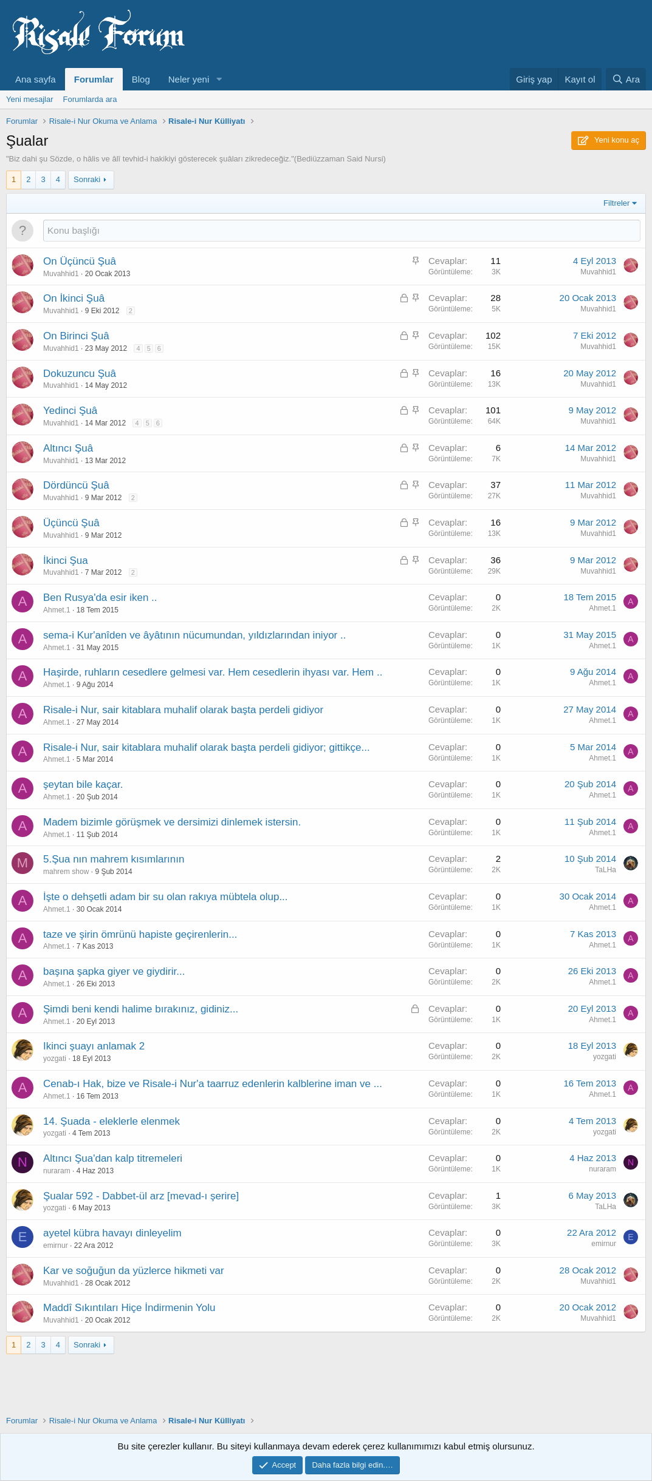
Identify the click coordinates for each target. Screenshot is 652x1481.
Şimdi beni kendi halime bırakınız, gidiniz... (140, 1009)
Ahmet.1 (56, 610)
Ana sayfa (35, 79)
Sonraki (87, 179)
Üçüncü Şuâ (71, 523)
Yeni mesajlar (29, 99)
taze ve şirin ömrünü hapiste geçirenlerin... (140, 934)
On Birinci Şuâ (76, 336)
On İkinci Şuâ (74, 298)
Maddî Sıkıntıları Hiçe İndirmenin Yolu (129, 1307)
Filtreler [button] (616, 203)
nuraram (56, 1171)
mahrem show (66, 871)
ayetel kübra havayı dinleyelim (112, 1233)
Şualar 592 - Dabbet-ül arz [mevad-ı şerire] (141, 1196)
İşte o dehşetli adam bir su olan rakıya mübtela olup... (165, 897)
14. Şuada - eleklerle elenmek (111, 1121)
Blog (141, 79)
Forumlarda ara (90, 99)
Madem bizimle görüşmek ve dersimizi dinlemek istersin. (172, 822)
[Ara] (626, 79)
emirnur (55, 1245)
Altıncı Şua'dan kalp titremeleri (112, 1158)
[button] (218, 79)
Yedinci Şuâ (70, 410)
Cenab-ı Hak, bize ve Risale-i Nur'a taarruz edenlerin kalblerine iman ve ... (212, 1084)
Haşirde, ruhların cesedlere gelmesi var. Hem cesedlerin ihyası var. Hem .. (212, 672)
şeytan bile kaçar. (83, 784)
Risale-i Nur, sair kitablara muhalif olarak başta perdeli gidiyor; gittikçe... (206, 747)
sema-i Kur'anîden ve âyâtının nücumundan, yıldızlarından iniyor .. (194, 635)
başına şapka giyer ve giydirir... (114, 971)
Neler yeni (189, 79)
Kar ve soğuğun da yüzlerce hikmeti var (133, 1270)
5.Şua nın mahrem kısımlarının (113, 859)
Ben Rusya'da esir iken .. (100, 597)
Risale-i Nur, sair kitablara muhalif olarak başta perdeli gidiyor (183, 710)
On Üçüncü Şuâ (79, 261)
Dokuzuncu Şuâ (79, 373)
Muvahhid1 (61, 273)
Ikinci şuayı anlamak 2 (94, 1046)
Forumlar (94, 79)
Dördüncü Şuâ (76, 485)
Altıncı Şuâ (68, 448)
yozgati (54, 1058)
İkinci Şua (65, 560)
